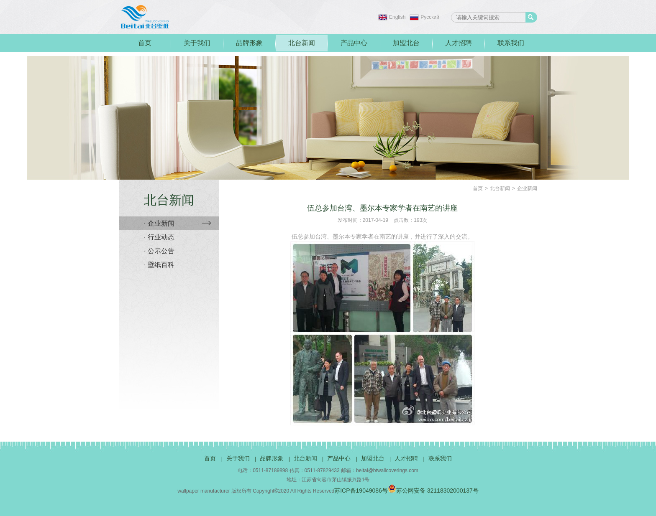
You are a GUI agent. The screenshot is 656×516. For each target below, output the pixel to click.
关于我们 (197, 42)
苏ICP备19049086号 (361, 490)
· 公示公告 (159, 250)
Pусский (429, 17)
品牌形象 (249, 42)
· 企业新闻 (177, 223)
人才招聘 (458, 42)
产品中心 (354, 42)
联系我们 (510, 42)
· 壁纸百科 (159, 264)
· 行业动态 (159, 237)
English (397, 17)
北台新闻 (301, 42)
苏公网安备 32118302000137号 (433, 490)
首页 (144, 42)
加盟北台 (406, 42)
